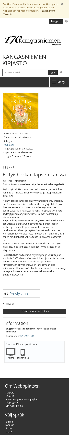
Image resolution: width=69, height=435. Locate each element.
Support (9, 392)
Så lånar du (27, 336)
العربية (8, 431)
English (9, 421)
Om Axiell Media (14, 405)
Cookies (9, 395)
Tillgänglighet (12, 402)
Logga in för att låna (34, 311)
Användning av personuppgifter (21, 399)
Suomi (8, 428)
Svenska (9, 424)
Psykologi (8, 144)
